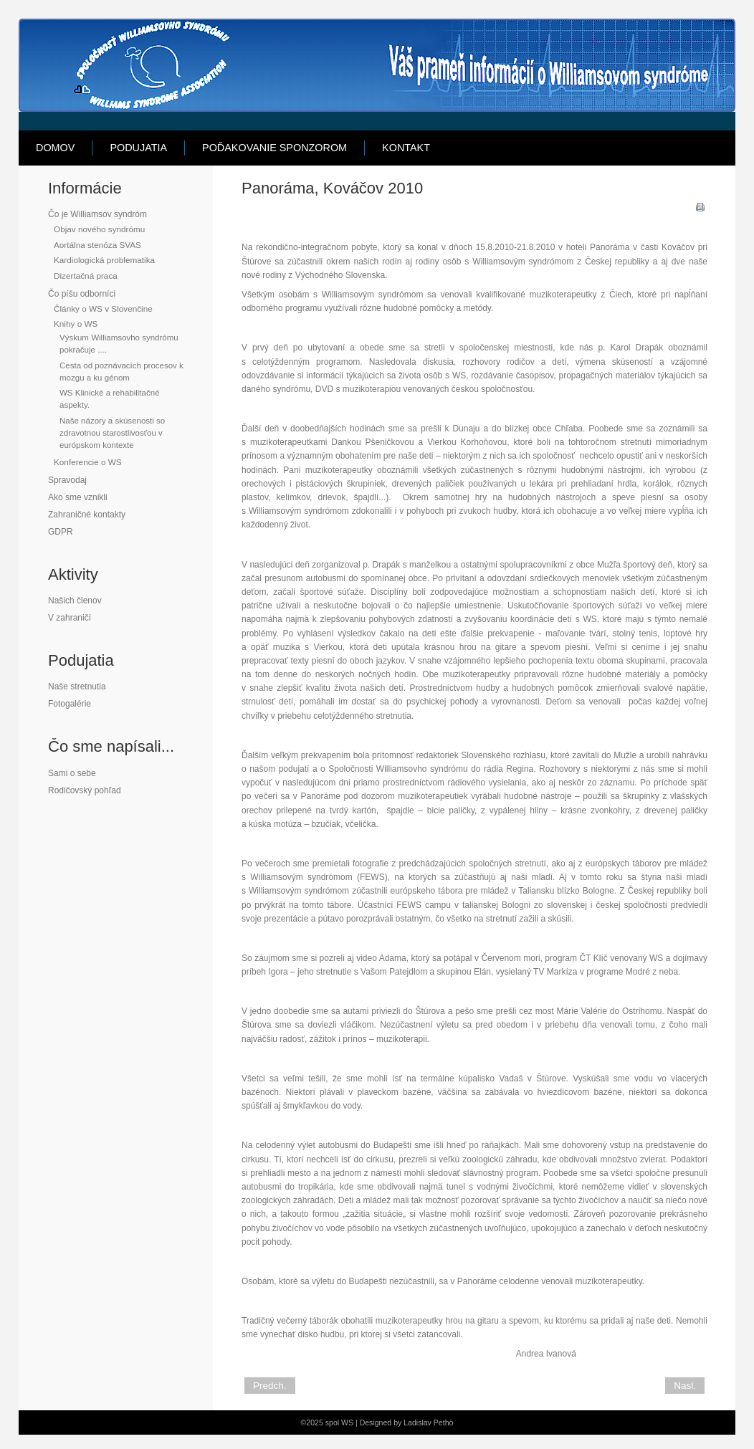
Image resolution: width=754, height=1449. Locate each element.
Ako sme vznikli (78, 497)
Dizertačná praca (86, 275)
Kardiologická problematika (104, 259)
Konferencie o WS (88, 462)
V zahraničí (69, 618)
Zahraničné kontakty (86, 515)
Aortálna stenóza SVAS (97, 244)
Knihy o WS (75, 323)
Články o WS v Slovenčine (103, 308)
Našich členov (75, 601)
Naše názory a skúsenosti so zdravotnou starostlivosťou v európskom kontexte (112, 433)
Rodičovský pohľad (84, 790)
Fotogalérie (69, 704)
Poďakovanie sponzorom (274, 147)
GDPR (60, 532)
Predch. (270, 1385)
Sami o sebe (72, 773)
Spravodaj (67, 480)
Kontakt (406, 147)
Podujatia (138, 147)
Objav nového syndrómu (99, 229)
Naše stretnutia (77, 687)
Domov (55, 147)
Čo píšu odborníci (81, 294)
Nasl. (685, 1385)
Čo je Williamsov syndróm (97, 214)
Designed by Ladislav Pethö (407, 1422)
